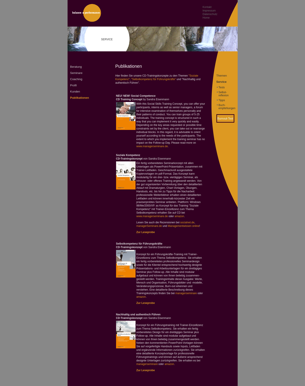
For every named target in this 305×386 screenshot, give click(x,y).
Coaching (76, 79)
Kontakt (207, 7)
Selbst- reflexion (224, 94)
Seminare (76, 73)
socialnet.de (187, 222)
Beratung (76, 66)
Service (221, 81)
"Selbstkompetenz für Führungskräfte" (153, 79)
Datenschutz (210, 14)
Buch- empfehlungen (227, 107)
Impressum (209, 10)
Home (206, 17)
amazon (179, 216)
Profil (73, 85)
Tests (222, 87)
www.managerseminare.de (152, 146)
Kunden (75, 91)
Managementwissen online (183, 226)
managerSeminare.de (149, 226)
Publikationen (79, 97)
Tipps (222, 100)
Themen (221, 75)
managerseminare (186, 293)
